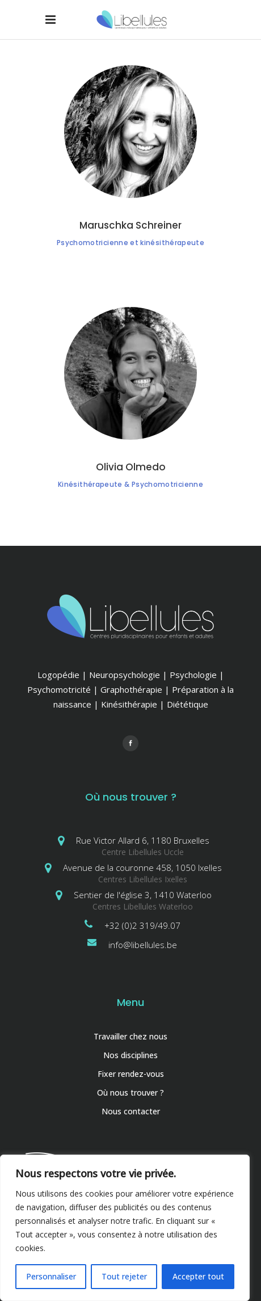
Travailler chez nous (130, 1036)
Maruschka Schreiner (130, 225)
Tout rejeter (124, 1276)
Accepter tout (198, 1276)
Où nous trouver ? (130, 1092)
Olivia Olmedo (131, 467)
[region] (125, 1228)
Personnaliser (51, 1276)
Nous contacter (131, 1111)
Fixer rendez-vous (131, 1073)
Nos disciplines (130, 1055)
